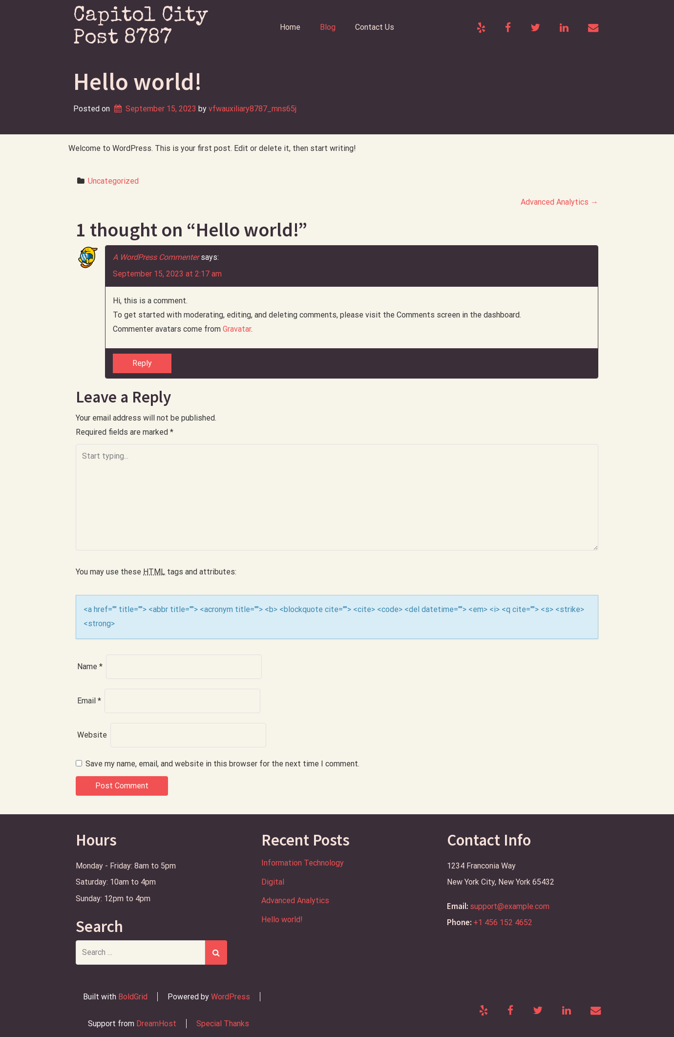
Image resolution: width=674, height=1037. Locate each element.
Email (89, 700)
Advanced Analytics (559, 202)
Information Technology (302, 863)
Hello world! (282, 919)
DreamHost (156, 1023)
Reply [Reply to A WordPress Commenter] (142, 363)
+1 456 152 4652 (502, 922)
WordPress (230, 996)
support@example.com (509, 906)
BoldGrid (132, 996)
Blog (328, 27)
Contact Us (374, 27)
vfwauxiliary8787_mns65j (252, 108)
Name (90, 666)
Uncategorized (113, 181)
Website (92, 735)
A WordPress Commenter (156, 257)
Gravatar (237, 329)
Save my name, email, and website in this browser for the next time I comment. (222, 763)
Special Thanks (222, 1023)
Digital (272, 882)
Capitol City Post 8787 (140, 27)
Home (290, 27)
